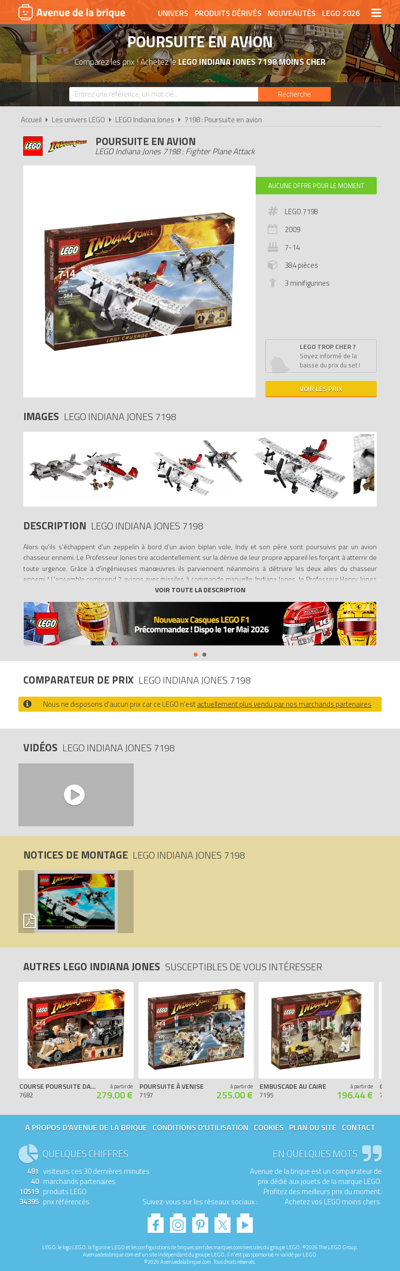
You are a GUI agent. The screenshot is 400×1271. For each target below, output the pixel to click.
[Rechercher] (294, 94)
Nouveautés (292, 13)
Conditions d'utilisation (200, 1127)
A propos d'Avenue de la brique (86, 1127)
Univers (173, 13)
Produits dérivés (228, 13)
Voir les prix (321, 388)
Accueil (31, 119)
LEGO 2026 (341, 13)
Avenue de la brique (71, 12)
